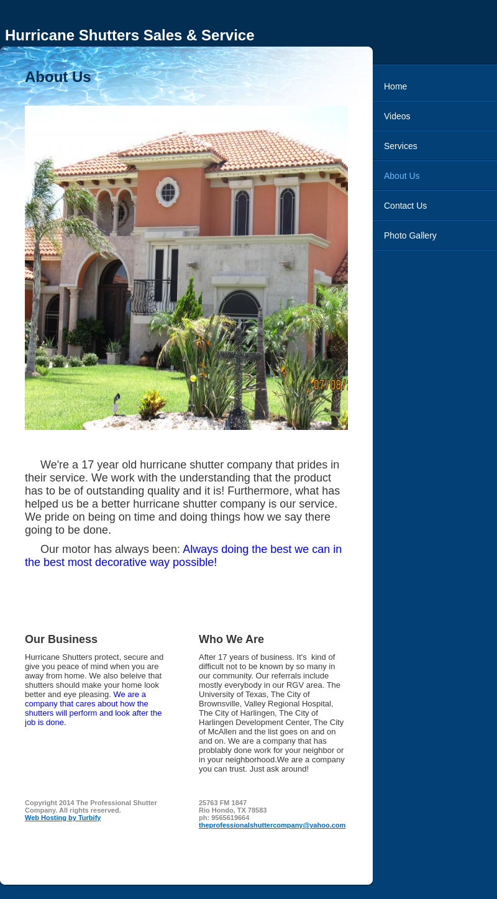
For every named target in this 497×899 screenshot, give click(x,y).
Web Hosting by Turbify (63, 817)
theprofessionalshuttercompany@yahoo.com (272, 825)
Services (400, 146)
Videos (397, 116)
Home (395, 86)
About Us (402, 176)
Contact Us (405, 206)
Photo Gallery (410, 235)
